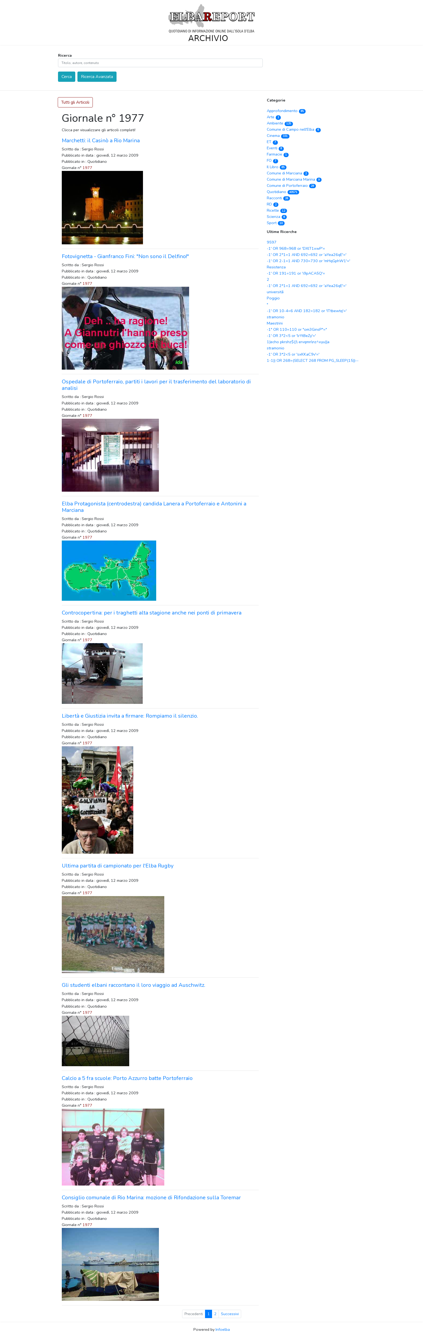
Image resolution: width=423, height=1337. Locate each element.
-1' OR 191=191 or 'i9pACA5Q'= (296, 273)
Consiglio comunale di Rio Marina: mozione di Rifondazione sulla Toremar (151, 1197)
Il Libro (276, 167)
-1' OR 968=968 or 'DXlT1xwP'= (296, 248)
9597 (272, 242)
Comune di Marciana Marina (294, 179)
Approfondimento (286, 110)
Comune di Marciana (288, 173)
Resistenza (276, 267)
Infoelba (223, 1329)
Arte (274, 117)
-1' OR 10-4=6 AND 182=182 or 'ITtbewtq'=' (307, 310)
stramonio (275, 317)
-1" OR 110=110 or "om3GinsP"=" (297, 329)
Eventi (275, 148)
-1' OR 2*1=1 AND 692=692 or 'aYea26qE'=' (306, 254)
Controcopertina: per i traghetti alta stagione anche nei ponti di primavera (151, 612)
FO (272, 160)
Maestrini (275, 323)
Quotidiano (283, 191)
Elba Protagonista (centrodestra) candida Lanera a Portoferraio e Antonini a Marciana (154, 507)
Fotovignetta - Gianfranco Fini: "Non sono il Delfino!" (125, 256)
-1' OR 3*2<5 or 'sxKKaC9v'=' (293, 354)
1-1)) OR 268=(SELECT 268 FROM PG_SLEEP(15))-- (313, 360)
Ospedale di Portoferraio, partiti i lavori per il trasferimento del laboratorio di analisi (156, 385)
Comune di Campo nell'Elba (294, 129)
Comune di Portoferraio (291, 185)
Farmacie (278, 154)
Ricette (277, 210)
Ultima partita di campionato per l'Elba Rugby (117, 865)
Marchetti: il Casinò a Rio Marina (101, 140)
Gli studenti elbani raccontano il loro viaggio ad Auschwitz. (133, 985)
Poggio (273, 298)
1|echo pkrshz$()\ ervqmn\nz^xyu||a (298, 342)
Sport (276, 222)
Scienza (277, 216)
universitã (275, 292)
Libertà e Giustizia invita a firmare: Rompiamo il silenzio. (130, 716)
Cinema (278, 135)
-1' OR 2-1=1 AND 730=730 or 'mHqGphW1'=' (308, 261)
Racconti (278, 198)
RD (272, 204)
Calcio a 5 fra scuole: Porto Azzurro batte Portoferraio (127, 1078)
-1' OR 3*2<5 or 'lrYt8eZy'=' (291, 335)
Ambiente (280, 123)
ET (272, 141)
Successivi (230, 1313)
